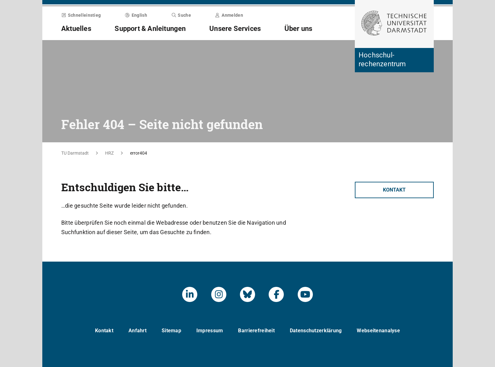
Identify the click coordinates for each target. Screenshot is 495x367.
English (136, 15)
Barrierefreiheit (256, 331)
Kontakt (394, 190)
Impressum (209, 331)
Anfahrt (137, 331)
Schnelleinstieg (81, 15)
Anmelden (229, 15)
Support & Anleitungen (150, 29)
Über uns (298, 29)
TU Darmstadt (75, 153)
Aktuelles (76, 29)
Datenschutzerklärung (316, 331)
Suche (181, 15)
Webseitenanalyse (378, 331)
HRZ (109, 153)
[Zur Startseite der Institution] (394, 60)
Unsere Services (235, 29)
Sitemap (171, 331)
